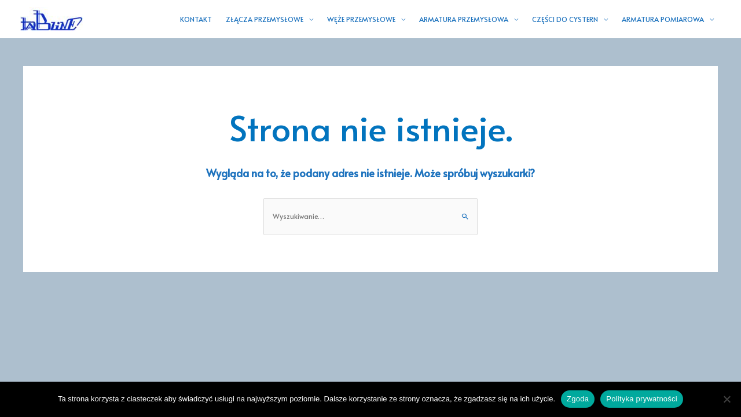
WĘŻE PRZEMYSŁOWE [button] (361, 19)
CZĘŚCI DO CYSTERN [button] (565, 19)
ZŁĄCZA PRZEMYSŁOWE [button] (264, 19)
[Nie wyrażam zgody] (726, 399)
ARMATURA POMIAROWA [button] (663, 19)
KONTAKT (196, 19)
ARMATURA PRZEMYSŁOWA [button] (463, 19)
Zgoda (578, 398)
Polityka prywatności (641, 398)
